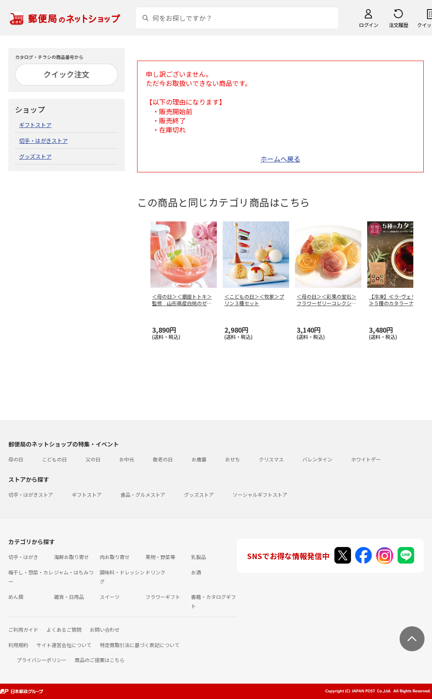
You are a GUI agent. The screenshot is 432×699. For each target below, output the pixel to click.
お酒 (196, 572)
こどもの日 (54, 459)
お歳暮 (198, 459)
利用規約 (18, 644)
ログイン (368, 24)
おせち (232, 459)
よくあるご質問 (64, 629)
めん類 (15, 596)
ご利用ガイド (23, 629)
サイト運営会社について (64, 644)
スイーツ (110, 596)
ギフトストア (35, 125)
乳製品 (198, 556)
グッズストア (35, 156)
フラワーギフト (162, 596)
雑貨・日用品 (69, 596)
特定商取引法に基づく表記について (139, 644)
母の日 (15, 459)
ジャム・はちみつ (73, 572)
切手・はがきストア (43, 141)
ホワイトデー (366, 459)
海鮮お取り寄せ (71, 556)
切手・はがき (23, 556)
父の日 (93, 459)
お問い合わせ (105, 629)
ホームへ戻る (280, 159)
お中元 (126, 459)
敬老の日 (163, 459)
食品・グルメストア (142, 494)
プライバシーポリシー (41, 659)
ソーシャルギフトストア (260, 494)
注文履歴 (398, 24)
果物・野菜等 (160, 556)
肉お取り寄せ (115, 556)
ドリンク (155, 572)
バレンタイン (317, 459)
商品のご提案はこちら (100, 659)
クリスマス (271, 459)
